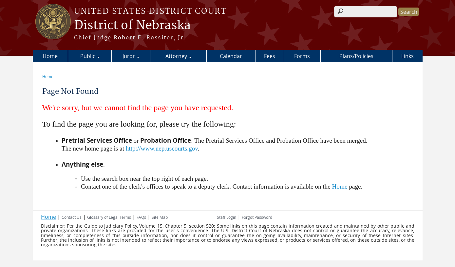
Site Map (160, 217)
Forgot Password (257, 217)
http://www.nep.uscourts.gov (162, 148)
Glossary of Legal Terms (109, 217)
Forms (302, 56)
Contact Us (72, 217)
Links (407, 56)
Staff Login (226, 217)
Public (87, 56)
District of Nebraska (132, 25)
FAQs (141, 217)
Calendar (231, 56)
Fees (269, 56)
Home (50, 56)
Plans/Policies (356, 56)
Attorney (176, 56)
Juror (129, 56)
